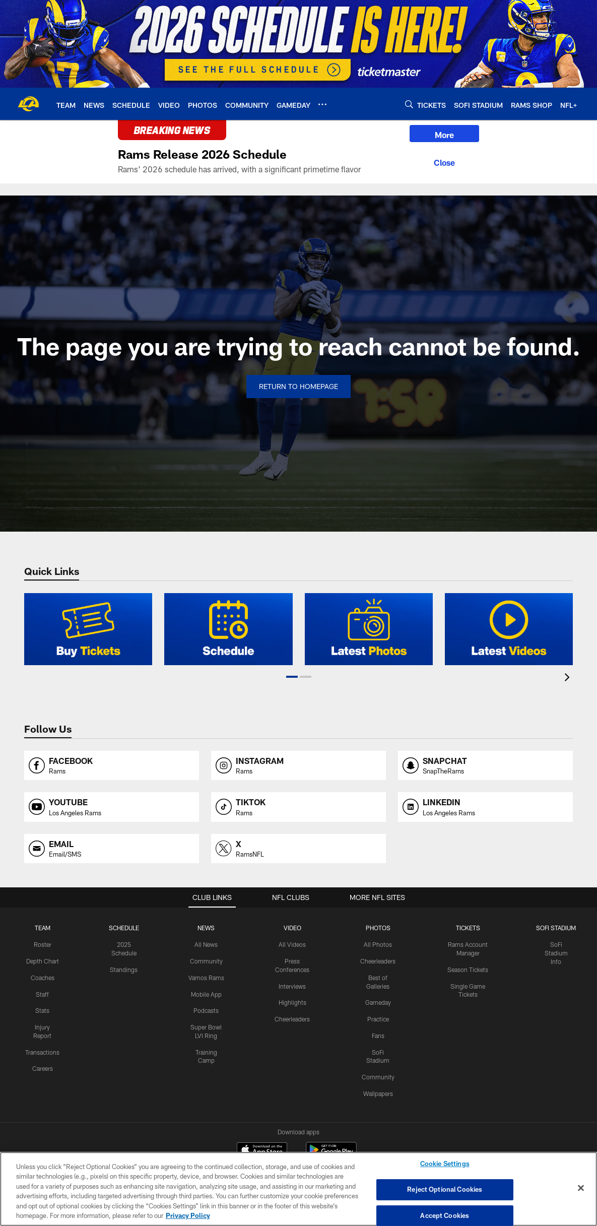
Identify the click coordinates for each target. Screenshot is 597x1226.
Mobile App (206, 994)
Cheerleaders (292, 1018)
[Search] (409, 104)
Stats (42, 1010)
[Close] (444, 161)
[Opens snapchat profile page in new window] (485, 766)
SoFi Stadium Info (556, 953)
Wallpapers (378, 1093)
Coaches (42, 977)
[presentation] (569, 678)
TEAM (42, 927)
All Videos (292, 944)
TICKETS (468, 927)
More (444, 135)
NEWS (206, 927)
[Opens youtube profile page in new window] (111, 807)
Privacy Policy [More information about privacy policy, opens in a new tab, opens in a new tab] (188, 1215)
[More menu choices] (322, 104)
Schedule (124, 927)
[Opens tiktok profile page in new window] (298, 807)
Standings (124, 969)
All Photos (378, 944)
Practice (378, 1018)
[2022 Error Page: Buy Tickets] (88, 629)
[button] (292, 676)
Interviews (292, 986)
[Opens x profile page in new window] (298, 849)
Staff (42, 994)
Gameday (378, 1002)
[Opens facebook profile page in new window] (111, 766)
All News (206, 944)
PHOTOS (378, 927)
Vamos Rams (206, 977)
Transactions (42, 1052)
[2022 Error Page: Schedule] (228, 629)
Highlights (292, 1002)
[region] (298, 1189)
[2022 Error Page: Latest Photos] (369, 629)
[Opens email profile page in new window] (111, 849)
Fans (378, 1035)
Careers (42, 1068)
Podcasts (206, 1010)
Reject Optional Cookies (444, 1189)
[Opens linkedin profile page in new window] (485, 807)
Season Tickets (467, 969)
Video (292, 927)
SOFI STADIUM (556, 927)
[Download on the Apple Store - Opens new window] (262, 1150)
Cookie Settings (445, 1164)
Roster (42, 944)
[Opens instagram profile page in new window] (298, 766)
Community (206, 960)
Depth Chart (42, 960)
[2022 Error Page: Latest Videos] (509, 629)
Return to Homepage (298, 386)
